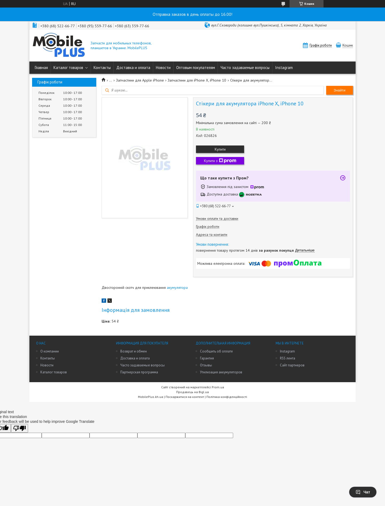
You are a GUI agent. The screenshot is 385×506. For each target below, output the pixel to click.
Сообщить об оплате (216, 351)
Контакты (102, 68)
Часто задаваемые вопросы (245, 68)
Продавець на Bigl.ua (192, 392)
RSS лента (287, 358)
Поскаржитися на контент (184, 397)
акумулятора (177, 287)
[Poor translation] (19, 428)
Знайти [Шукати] (339, 90)
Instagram (284, 68)
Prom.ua (218, 387)
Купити (220, 149)
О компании (49, 351)
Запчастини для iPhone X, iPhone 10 (197, 80)
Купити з (220, 160)
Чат (363, 492)
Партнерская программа (139, 372)
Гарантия (207, 358)
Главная (41, 68)
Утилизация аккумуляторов (221, 372)
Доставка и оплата (133, 68)
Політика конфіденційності (226, 397)
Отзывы (206, 365)
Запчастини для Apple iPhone (140, 80)
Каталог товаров (68, 68)
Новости (163, 68)
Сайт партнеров (292, 365)
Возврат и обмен (133, 351)
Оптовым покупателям (195, 68)
